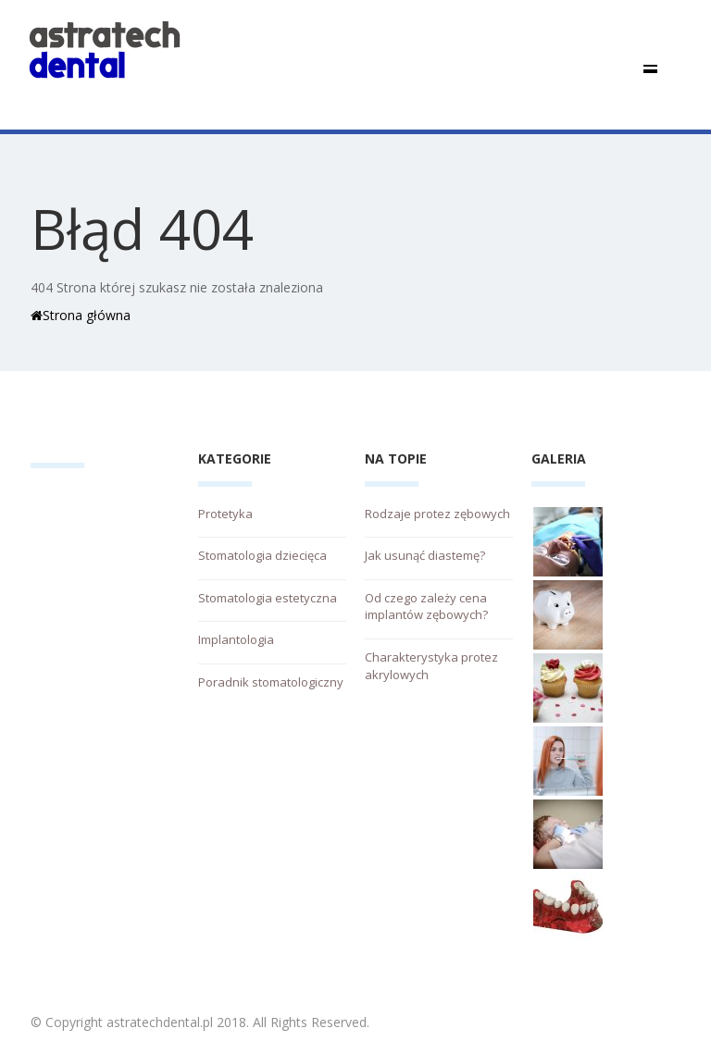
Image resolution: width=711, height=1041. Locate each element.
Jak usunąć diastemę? (425, 555)
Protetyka (225, 513)
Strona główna (81, 315)
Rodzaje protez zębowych (437, 513)
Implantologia (236, 639)
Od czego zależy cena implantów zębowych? (426, 606)
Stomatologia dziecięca (262, 555)
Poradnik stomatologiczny (270, 682)
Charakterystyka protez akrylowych (431, 666)
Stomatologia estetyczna (267, 597)
